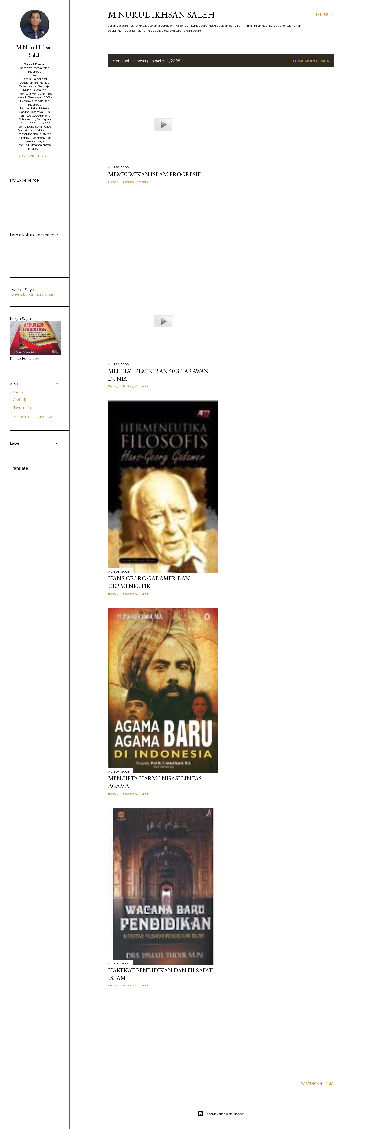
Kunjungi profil (35, 156)
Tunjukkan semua (310, 61)
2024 (17, 392)
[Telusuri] (325, 15)
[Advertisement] (163, 230)
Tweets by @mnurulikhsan (32, 294)
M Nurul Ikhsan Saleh (161, 14)
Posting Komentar (136, 182)
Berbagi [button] (113, 182)
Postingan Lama (317, 1084)
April (19, 400)
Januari (22, 408)
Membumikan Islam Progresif (154, 174)
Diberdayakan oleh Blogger (221, 1114)
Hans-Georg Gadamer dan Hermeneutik (149, 582)
